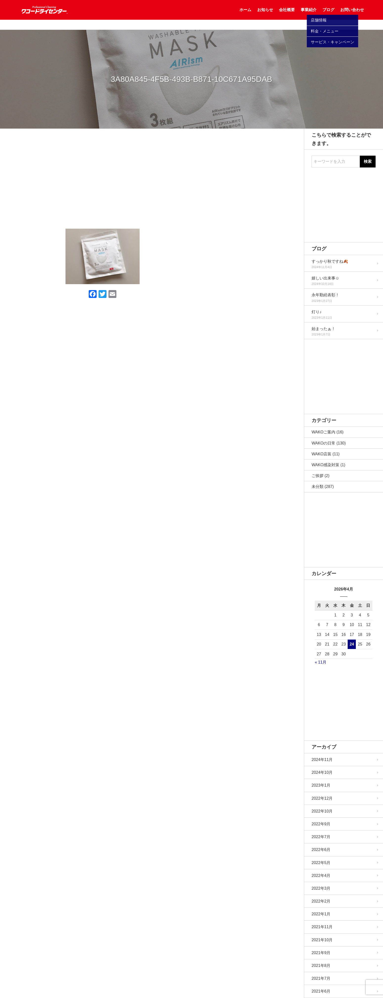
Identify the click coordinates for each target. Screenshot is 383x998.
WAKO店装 (321, 454)
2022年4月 (321, 875)
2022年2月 (321, 901)
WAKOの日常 (323, 443)
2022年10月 (322, 811)
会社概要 (287, 15)
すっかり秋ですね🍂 (330, 261)
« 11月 (320, 662)
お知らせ (265, 15)
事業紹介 (309, 15)
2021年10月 (322, 940)
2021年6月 (321, 991)
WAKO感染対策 (325, 465)
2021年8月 (321, 965)
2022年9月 (321, 824)
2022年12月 (322, 798)
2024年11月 (322, 760)
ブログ (328, 15)
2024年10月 (322, 772)
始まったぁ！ (323, 329)
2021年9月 (321, 953)
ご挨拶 (317, 476)
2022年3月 (321, 888)
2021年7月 (321, 978)
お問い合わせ (352, 15)
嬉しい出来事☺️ (325, 278)
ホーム (245, 15)
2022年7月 (321, 837)
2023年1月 (321, 785)
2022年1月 (321, 914)
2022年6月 (321, 850)
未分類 (317, 486)
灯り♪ (316, 312)
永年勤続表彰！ (325, 295)
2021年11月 (322, 927)
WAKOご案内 (323, 432)
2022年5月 (321, 863)
